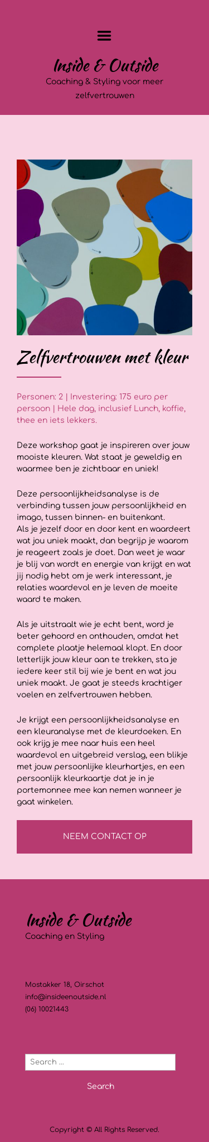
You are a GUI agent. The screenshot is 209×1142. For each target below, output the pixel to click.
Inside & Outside (105, 65)
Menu (104, 36)
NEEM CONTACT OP (105, 836)
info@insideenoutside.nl (65, 997)
